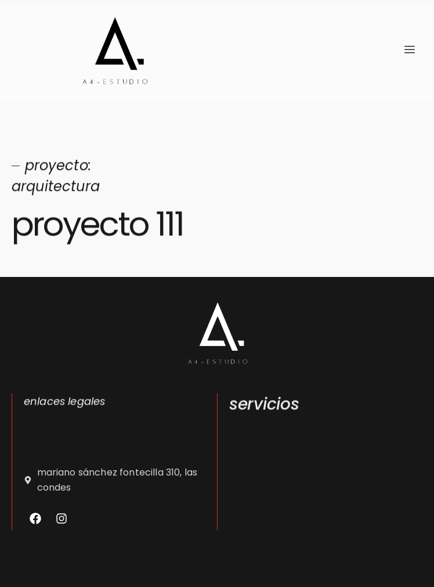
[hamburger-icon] (409, 49)
